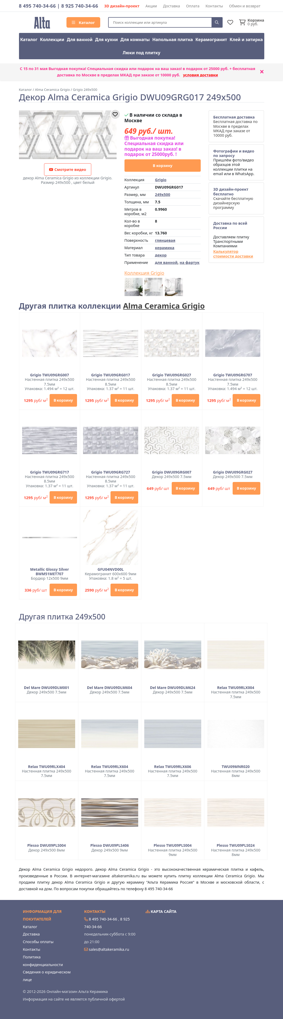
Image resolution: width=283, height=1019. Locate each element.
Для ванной (80, 39)
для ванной (166, 262)
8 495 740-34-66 (37, 6)
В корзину (162, 165)
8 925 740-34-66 (79, 6)
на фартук (189, 262)
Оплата (193, 5)
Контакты (214, 5)
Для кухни (106, 39)
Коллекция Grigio (144, 273)
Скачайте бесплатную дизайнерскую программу (233, 198)
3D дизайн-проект (121, 5)
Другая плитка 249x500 (62, 616)
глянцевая (165, 240)
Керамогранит (211, 39)
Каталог (83, 22)
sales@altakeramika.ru (109, 949)
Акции (151, 5)
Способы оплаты (38, 941)
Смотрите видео (67, 169)
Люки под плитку (141, 53)
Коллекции (52, 39)
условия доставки (200, 74)
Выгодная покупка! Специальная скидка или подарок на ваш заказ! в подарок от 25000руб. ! (154, 146)
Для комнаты (135, 39)
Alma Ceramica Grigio (164, 306)
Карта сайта (161, 911)
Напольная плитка (172, 39)
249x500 (162, 194)
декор (160, 255)
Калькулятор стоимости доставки (233, 253)
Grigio (160, 179)
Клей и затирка (246, 39)
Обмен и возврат (244, 5)
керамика (164, 247)
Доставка (171, 5)
